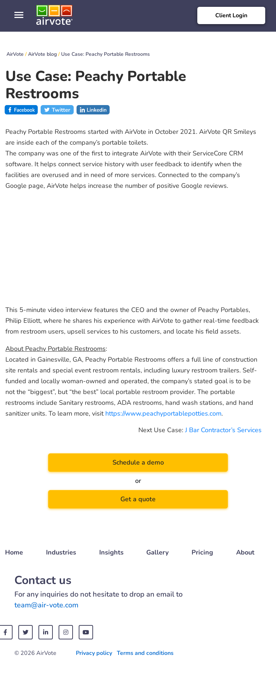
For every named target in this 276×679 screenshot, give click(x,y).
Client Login (231, 15)
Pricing (202, 552)
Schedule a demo (138, 462)
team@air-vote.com (46, 605)
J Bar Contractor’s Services (223, 430)
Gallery (157, 552)
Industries (61, 552)
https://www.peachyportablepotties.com (163, 413)
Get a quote (138, 499)
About (245, 552)
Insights (111, 552)
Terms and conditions (145, 653)
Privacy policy (94, 653)
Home (14, 552)
